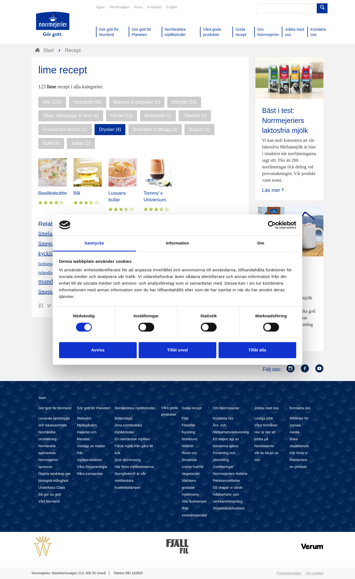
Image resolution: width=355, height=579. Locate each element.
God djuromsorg (127, 460)
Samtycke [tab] (94, 243)
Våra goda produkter (169, 411)
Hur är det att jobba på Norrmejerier (264, 439)
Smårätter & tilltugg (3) (155, 129)
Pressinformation (289, 573)
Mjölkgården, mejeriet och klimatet (87, 432)
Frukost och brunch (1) (65, 129)
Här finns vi (299, 453)
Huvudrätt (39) (87, 102)
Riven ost (189, 453)
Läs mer (273, 190)
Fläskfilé (188, 425)
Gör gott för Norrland (54, 408)
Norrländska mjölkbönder (135, 408)
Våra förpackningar (92, 467)
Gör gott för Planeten (94, 408)
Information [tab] (177, 243)
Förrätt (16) (121, 115)
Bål (76, 193)
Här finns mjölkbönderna (134, 467)
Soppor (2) (199, 129)
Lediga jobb (263, 418)
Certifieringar (223, 467)
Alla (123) (52, 102)
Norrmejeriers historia (230, 474)
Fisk (185, 418)
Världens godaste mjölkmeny (190, 487)
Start (42, 398)
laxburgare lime (52, 263)
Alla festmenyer (194, 501)
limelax (46, 233)
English (171, 7)
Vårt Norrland (49, 501)
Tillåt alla (257, 350)
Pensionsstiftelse (226, 480)
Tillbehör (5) (195, 115)
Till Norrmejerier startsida (52, 24)
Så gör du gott (49, 494)
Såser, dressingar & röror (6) (71, 115)
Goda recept (192, 408)
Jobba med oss (266, 408)
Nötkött (187, 446)
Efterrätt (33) (184, 102)
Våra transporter (90, 474)
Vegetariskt (190, 474)
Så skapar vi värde (228, 487)
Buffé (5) (51, 143)
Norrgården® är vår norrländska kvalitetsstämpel (130, 481)
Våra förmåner (265, 425)
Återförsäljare (119, 7)
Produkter (154, 7)
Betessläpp (123, 418)
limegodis (49, 243)
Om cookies (314, 573)
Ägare (100, 7)
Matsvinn (84, 418)
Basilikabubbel (53, 193)
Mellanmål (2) (157, 115)
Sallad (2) (80, 143)
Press (138, 7)
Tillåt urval (177, 350)
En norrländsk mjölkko (132, 439)
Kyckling (188, 432)
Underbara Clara (51, 487)
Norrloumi (189, 439)
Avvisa (98, 350)
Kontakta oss (223, 418)
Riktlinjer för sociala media (299, 425)
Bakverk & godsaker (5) (137, 102)
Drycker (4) (110, 129)
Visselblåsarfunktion (229, 508)
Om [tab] (260, 243)
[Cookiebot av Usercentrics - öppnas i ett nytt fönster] (272, 225)
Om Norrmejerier (226, 408)
